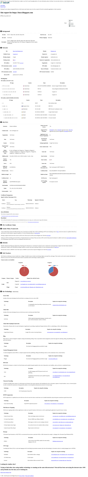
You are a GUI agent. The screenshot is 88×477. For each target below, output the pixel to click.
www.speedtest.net (54, 457)
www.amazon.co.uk (63, 454)
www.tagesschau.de (66, 375)
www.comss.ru (47, 403)
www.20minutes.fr (63, 332)
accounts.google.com (69, 422)
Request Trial (8, 472)
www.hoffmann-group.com (41, 284)
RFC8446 (51, 129)
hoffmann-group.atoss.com (58, 441)
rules (58, 231)
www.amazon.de (60, 403)
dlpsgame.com (32, 287)
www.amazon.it (69, 427)
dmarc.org (56, 247)
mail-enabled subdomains (71, 237)
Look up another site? (6, 15)
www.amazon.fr (56, 427)
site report (48, 235)
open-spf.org (37, 233)
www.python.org (23, 281)
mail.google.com (67, 425)
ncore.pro (29, 281)
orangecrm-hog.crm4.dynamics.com (59, 305)
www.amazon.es (71, 454)
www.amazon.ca (54, 403)
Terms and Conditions (29, 475)
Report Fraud (2, 6)
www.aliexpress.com (55, 454)
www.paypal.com (70, 457)
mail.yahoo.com (62, 422)
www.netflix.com (71, 419)
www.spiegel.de (57, 332)
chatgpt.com (61, 425)
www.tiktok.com (62, 416)
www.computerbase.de (71, 372)
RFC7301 (71, 129)
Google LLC (15, 54)
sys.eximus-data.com (62, 460)
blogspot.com (53, 51)
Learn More (2, 5)
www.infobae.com (56, 377)
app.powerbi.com (54, 460)
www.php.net (55, 372)
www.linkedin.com (56, 419)
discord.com (69, 460)
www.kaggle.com (23, 284)
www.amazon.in (62, 427)
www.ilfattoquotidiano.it (57, 375)
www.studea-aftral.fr (31, 284)
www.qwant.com (50, 332)
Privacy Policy (22, 475)
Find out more (3, 472)
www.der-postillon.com (24, 287)
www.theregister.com (62, 372)
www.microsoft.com (63, 457)
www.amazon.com (63, 419)
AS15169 (14, 65)
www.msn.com (55, 416)
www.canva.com (56, 425)
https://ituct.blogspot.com (18, 51)
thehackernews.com (39, 287)
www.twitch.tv (55, 422)
